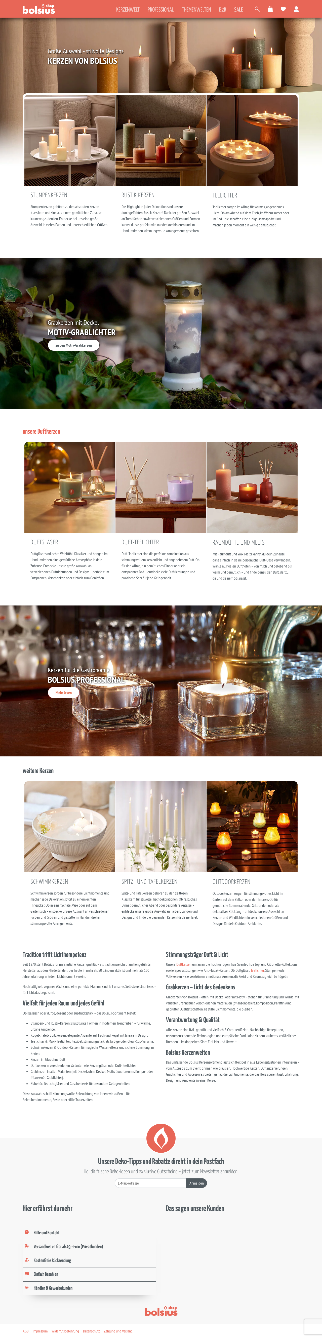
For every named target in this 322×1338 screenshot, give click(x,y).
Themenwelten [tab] (196, 10)
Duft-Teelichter (140, 543)
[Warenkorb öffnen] (270, 9)
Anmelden (196, 1183)
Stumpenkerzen (48, 195)
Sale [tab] (238, 10)
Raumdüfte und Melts (239, 543)
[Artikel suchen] (257, 9)
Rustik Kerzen (138, 195)
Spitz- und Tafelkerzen (150, 882)
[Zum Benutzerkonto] (296, 9)
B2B (222, 10)
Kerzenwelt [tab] (128, 10)
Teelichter (225, 196)
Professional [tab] (161, 10)
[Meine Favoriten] (283, 9)
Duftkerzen (184, 964)
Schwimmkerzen (49, 882)
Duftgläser (44, 543)
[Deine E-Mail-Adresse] (151, 1183)
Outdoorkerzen (232, 882)
